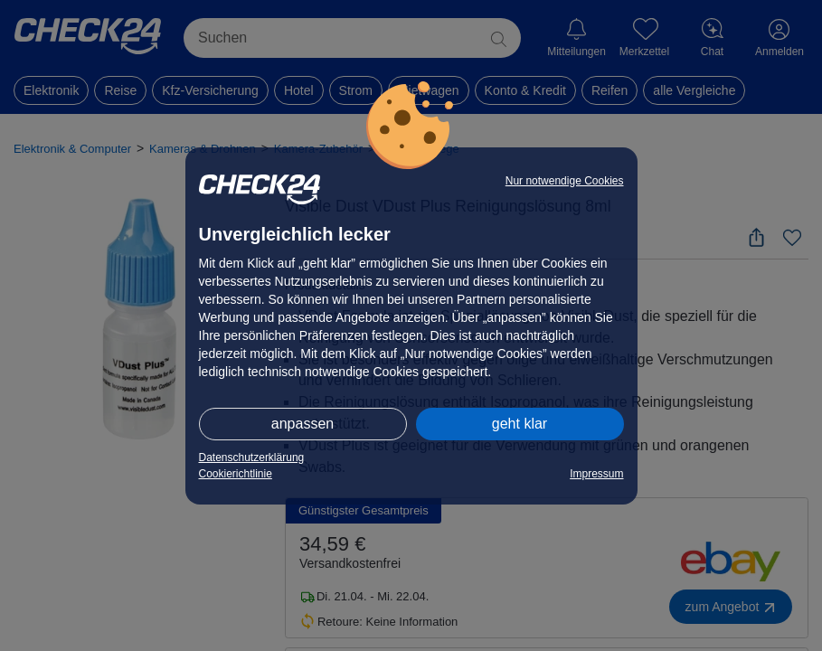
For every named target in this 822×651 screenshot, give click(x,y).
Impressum (596, 473)
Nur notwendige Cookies (564, 181)
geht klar (519, 423)
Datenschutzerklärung (252, 457)
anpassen (302, 423)
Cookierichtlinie (235, 473)
